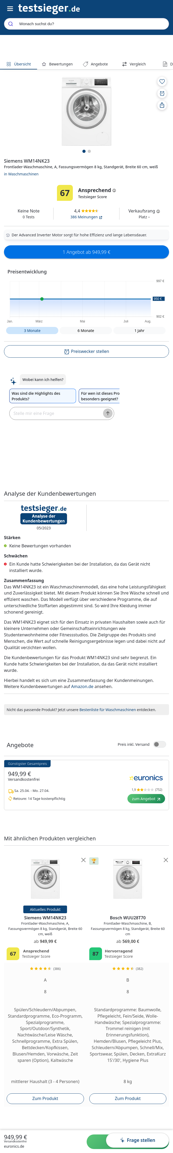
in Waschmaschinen (21, 173)
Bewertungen (57, 64)
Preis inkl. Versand (133, 744)
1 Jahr (139, 330)
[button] (86, 300)
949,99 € (15, 1137)
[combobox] (86, 24)
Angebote (95, 64)
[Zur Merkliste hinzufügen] (162, 81)
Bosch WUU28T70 (128, 926)
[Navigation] (49, 8)
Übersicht (18, 64)
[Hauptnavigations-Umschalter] (10, 9)
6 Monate (86, 330)
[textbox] (54, 413)
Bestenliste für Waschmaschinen (107, 709)
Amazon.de (82, 686)
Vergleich (134, 64)
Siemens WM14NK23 (45, 926)
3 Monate (32, 330)
